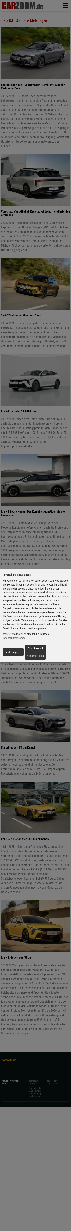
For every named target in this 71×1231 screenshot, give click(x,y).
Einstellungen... (13, 652)
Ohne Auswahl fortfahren (35, 649)
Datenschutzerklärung (14, 638)
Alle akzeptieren (35, 655)
